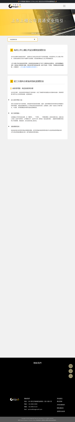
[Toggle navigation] (64, 6)
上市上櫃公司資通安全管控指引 (28, 67)
